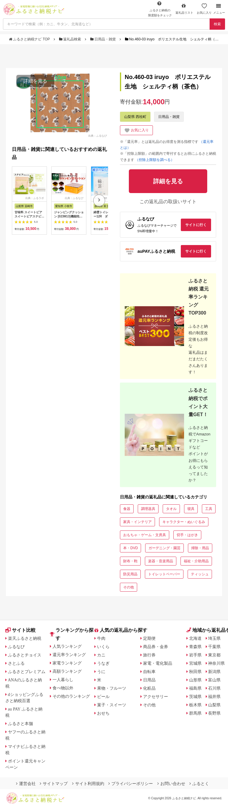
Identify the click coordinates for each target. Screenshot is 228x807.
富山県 (214, 680)
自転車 (149, 671)
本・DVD (130, 548)
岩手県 (195, 655)
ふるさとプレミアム (26, 671)
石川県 (214, 688)
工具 (208, 509)
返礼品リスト (184, 8)
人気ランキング (67, 646)
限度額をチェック (160, 9)
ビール (103, 696)
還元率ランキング (69, 655)
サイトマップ (54, 783)
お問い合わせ (171, 783)
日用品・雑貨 (103, 39)
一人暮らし (63, 679)
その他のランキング (71, 696)
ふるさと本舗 (20, 723)
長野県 (214, 713)
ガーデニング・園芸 (164, 548)
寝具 (190, 509)
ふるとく (199, 783)
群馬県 (195, 713)
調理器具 (148, 509)
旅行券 (149, 655)
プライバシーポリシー (130, 783)
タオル (171, 509)
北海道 (195, 638)
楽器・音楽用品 (160, 561)
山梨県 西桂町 (135, 117)
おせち (103, 713)
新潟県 (214, 671)
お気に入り (204, 8)
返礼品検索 (70, 39)
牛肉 (101, 638)
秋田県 (195, 671)
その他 (128, 587)
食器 (126, 509)
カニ (101, 655)
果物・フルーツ (111, 688)
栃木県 (195, 705)
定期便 (149, 638)
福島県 (195, 688)
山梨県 (214, 705)
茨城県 (195, 696)
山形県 (195, 680)
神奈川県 (216, 663)
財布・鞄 (130, 561)
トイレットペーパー (164, 574)
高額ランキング (67, 671)
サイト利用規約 (88, 783)
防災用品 (130, 574)
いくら (103, 647)
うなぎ (103, 663)
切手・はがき (187, 535)
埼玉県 (214, 638)
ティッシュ (200, 574)
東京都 (214, 655)
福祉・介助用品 (196, 561)
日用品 (149, 680)
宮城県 (195, 663)
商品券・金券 (155, 647)
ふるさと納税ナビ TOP (30, 39)
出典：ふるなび (97, 135)
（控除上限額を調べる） (154, 160)
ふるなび (16, 647)
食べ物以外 (63, 688)
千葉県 (214, 647)
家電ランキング (67, 663)
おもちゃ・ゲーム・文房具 (144, 535)
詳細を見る (35, 80)
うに (101, 671)
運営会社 (26, 783)
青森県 (195, 647)
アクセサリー (155, 696)
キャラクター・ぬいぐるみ (183, 522)
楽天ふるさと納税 (24, 638)
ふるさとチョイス (24, 655)
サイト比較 (20, 630)
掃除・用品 (200, 548)
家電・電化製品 (157, 663)
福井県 (214, 696)
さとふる (16, 663)
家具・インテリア (137, 522)
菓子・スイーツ (111, 705)
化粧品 (149, 688)
